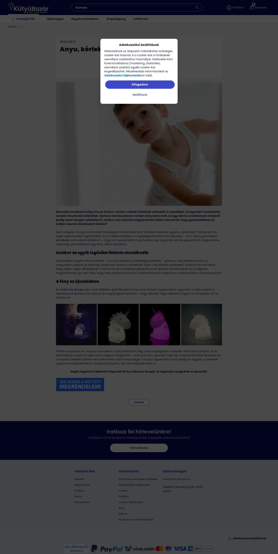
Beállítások (140, 95)
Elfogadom (140, 84)
